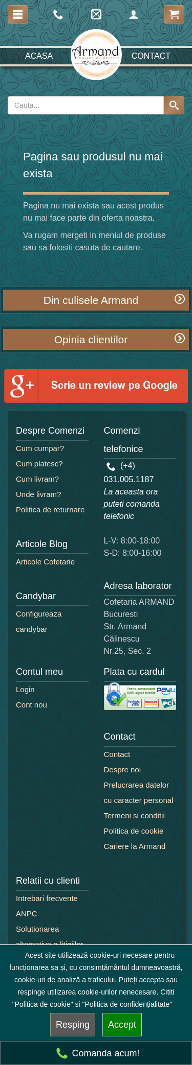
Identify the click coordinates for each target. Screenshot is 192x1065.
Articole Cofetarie (45, 561)
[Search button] (174, 105)
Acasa (39, 56)
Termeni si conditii (134, 815)
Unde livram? (38, 494)
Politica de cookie (134, 830)
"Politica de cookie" (42, 1004)
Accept (122, 1025)
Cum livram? (37, 479)
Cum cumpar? (40, 448)
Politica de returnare (50, 509)
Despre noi (122, 769)
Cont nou (31, 704)
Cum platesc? (39, 463)
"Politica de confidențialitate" (127, 1004)
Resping (73, 1025)
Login (25, 689)
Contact (151, 56)
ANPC (26, 913)
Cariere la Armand (135, 846)
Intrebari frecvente (47, 898)
